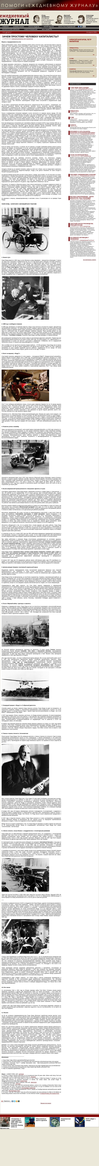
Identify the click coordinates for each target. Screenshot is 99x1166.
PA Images (53, 1093)
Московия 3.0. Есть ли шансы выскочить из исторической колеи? (82, 132)
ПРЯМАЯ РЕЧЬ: (74, 48)
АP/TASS (21, 1074)
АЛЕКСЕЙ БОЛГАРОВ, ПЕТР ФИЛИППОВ (22, 38)
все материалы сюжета (89, 259)
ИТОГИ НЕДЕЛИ (34, 26)
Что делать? (7, 32)
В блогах (73, 125)
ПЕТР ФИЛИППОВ (86, 156)
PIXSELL (47, 1093)
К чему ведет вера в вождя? (79, 87)
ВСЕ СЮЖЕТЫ (47, 29)
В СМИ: (72, 58)
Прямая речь (74, 111)
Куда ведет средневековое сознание (83, 174)
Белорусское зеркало (11, 29)
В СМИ (72, 117)
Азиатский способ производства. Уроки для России (81, 224)
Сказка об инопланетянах (79, 155)
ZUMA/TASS (23, 1081)
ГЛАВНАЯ (5, 26)
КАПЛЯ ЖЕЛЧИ (49, 26)
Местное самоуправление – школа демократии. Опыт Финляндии (82, 197)
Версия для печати (46, 1103)
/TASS (57, 1093)
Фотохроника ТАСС (14, 1090)
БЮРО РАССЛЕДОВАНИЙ (66, 26)
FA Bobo (42, 1093)
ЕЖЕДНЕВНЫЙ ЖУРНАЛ (86, 89)
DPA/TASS (34, 1082)
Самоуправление (30, 29)
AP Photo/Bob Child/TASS (28, 1088)
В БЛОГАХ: (73, 69)
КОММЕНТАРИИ (18, 26)
